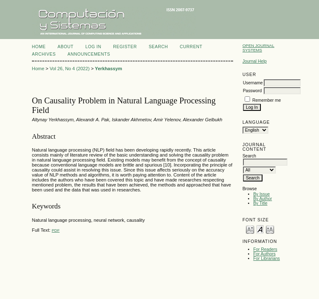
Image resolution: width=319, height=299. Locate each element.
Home (39, 46)
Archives (44, 54)
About (66, 46)
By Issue (261, 194)
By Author (262, 198)
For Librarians (266, 258)
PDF (55, 230)
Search (158, 46)
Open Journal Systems (259, 47)
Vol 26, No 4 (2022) (69, 68)
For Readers (265, 249)
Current (191, 46)
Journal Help (255, 61)
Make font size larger (270, 229)
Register (125, 46)
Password (252, 90)
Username (253, 83)
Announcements (89, 54)
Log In (93, 46)
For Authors (264, 254)
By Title (260, 203)
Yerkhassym (108, 68)
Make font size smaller (250, 229)
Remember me (267, 100)
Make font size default (260, 229)
